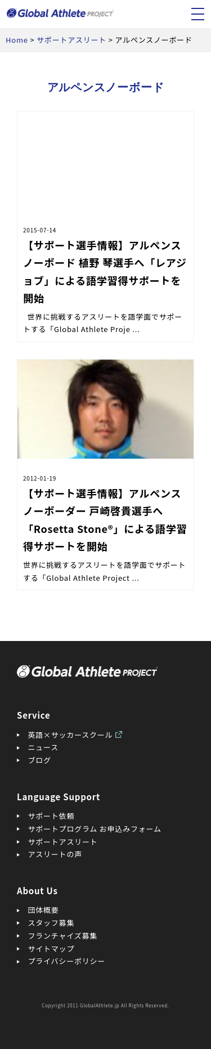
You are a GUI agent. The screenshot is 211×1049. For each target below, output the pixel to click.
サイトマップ (51, 948)
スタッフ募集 (51, 922)
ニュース (43, 747)
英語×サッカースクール (70, 734)
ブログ (39, 760)
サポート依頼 (51, 815)
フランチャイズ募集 (63, 935)
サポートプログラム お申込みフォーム (94, 828)
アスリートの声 (55, 854)
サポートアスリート (63, 841)
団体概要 (43, 909)
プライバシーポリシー (67, 961)
